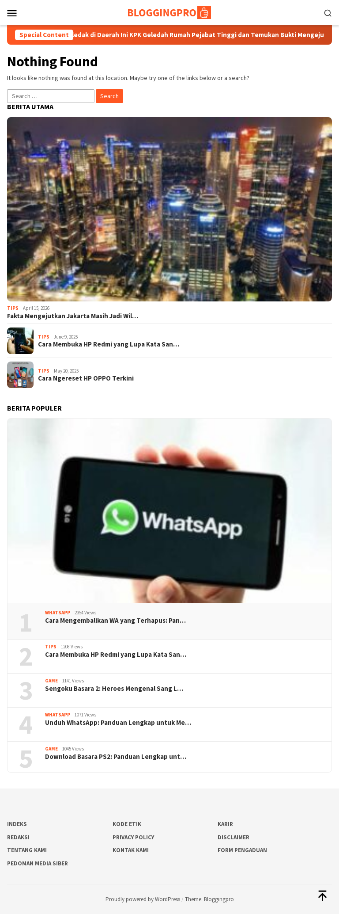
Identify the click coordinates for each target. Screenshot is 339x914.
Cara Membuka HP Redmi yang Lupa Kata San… (108, 344)
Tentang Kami (27, 850)
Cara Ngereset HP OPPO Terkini (86, 378)
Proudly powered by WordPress (142, 899)
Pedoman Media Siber (37, 863)
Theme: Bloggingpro (209, 899)
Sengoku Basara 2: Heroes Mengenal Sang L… (114, 689)
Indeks (17, 824)
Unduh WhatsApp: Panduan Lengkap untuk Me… (118, 723)
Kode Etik (127, 824)
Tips (13, 308)
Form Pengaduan (242, 850)
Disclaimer (233, 837)
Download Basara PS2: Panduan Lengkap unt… (115, 757)
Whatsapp (57, 612)
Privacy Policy (133, 837)
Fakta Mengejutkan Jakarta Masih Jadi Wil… (72, 316)
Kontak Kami (131, 850)
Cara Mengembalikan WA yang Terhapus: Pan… (115, 621)
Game (51, 681)
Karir (225, 824)
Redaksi (18, 837)
